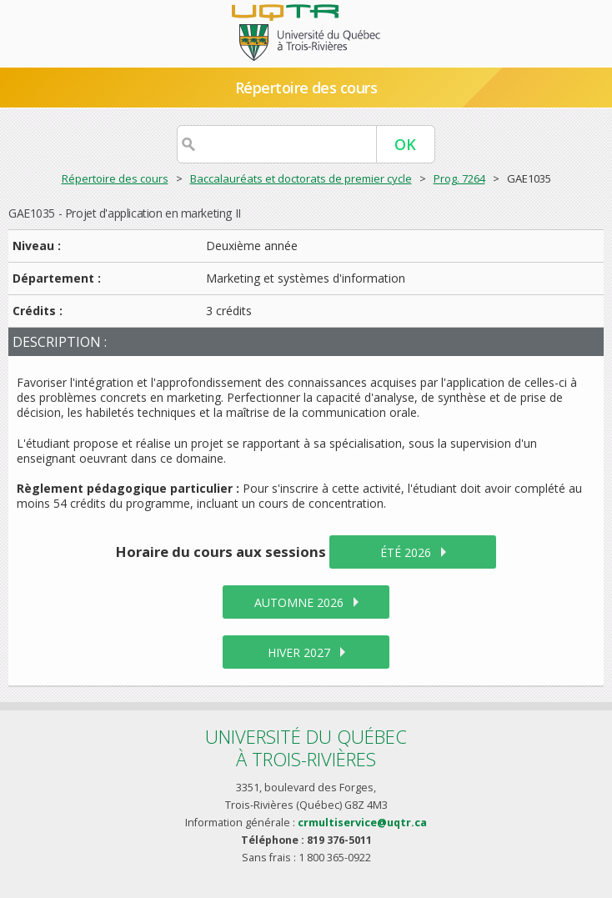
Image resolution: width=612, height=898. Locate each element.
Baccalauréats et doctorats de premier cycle (301, 178)
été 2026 (405, 552)
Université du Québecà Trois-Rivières (306, 747)
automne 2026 (299, 602)
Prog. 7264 (459, 178)
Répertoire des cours (306, 88)
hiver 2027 (299, 652)
